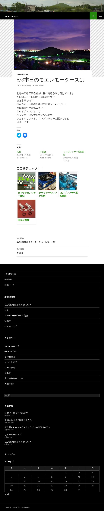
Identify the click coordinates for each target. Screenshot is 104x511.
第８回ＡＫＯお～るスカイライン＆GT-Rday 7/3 (27, 427)
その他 (7, 356)
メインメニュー (100, 15)
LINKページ (9, 285)
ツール (7, 367)
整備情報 (8, 279)
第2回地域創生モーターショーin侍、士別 (52, 240)
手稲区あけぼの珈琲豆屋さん (18, 420)
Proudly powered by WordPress (16, 507)
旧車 (6, 373)
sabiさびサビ (10, 326)
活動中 (7, 321)
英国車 (7, 383)
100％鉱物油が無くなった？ (17, 304)
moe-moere (11, 16)
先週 (19, 151)
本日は (43, 151)
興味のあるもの (11, 378)
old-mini (8, 351)
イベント (8, 362)
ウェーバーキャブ (12, 434)
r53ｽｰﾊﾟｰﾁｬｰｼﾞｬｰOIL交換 (16, 315)
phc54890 (39, 85)
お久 (6, 310)
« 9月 (7, 494)
